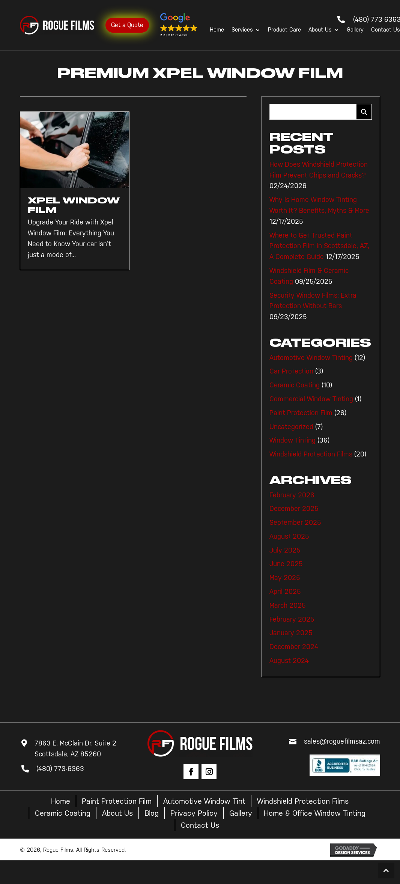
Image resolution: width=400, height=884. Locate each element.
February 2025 (291, 619)
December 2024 (293, 647)
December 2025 (294, 508)
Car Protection (291, 371)
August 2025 (289, 536)
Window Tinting (292, 440)
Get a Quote (127, 25)
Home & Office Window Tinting (314, 813)
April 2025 (285, 591)
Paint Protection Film (300, 413)
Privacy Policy (194, 813)
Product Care (284, 30)
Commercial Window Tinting (311, 399)
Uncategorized (291, 427)
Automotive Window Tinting (311, 358)
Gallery (355, 30)
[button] (179, 25)
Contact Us (385, 30)
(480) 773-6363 (60, 769)
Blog (151, 813)
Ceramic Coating (294, 385)
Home (217, 30)
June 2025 (286, 564)
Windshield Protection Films (310, 454)
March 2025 (287, 605)
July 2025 (285, 550)
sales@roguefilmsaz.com (342, 741)
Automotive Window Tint (204, 801)
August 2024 (289, 661)
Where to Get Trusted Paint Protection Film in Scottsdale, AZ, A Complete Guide (319, 246)
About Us (320, 30)
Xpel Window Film (74, 205)
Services (242, 30)
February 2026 (291, 495)
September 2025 (295, 522)
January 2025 (291, 633)
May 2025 (284, 578)
